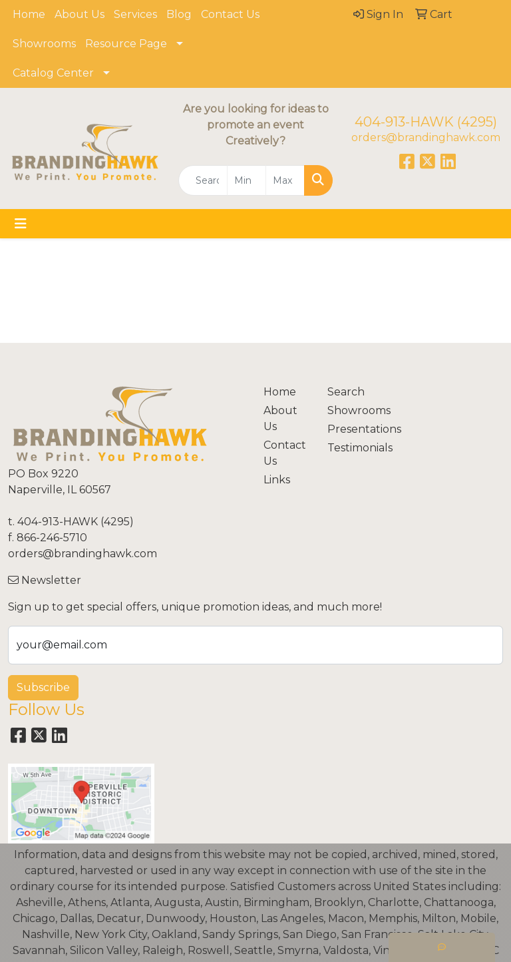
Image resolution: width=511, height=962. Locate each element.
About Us (79, 14)
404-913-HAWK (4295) (426, 122)
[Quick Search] (203, 180)
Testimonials (351, 447)
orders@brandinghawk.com (425, 137)
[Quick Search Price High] (285, 180)
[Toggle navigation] (21, 223)
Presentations (351, 429)
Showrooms (44, 43)
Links (276, 479)
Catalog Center (53, 73)
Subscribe (43, 687)
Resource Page (126, 43)
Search (346, 391)
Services (135, 14)
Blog (179, 14)
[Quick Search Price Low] (246, 180)
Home (29, 14)
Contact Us (230, 14)
